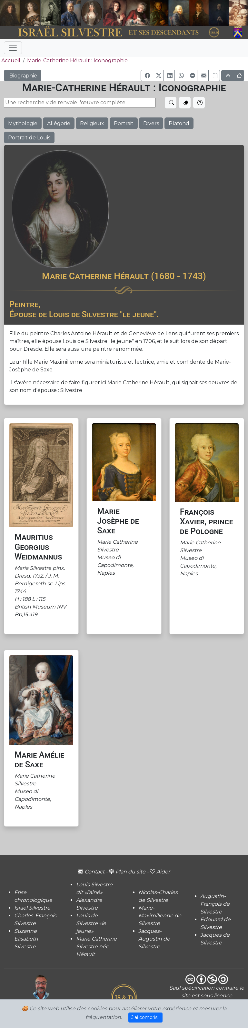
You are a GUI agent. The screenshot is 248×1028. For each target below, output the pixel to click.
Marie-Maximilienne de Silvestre (159, 915)
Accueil (10, 60)
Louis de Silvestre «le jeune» (91, 923)
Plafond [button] (179, 123)
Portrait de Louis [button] (29, 138)
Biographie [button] (22, 76)
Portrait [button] (124, 123)
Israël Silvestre (32, 908)
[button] (146, 75)
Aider (160, 872)
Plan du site (127, 872)
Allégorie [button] (58, 123)
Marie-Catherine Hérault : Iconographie (77, 60)
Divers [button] (151, 123)
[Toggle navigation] (13, 47)
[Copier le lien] (214, 75)
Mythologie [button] (22, 123)
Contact (91, 872)
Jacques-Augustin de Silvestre (154, 939)
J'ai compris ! (145, 1017)
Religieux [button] (92, 123)
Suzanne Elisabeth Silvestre (26, 939)
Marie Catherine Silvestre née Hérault (96, 946)
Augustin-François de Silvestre (215, 904)
